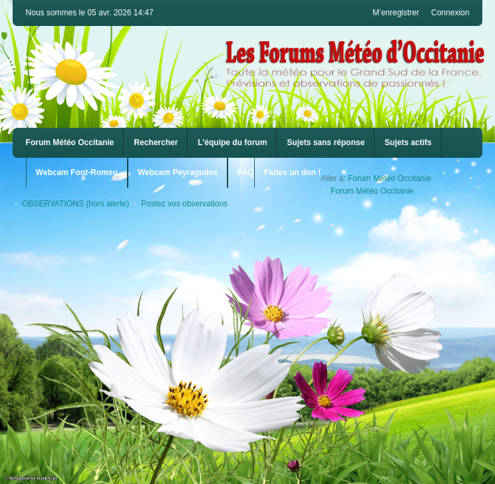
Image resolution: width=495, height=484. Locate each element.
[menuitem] (77, 173)
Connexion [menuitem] (450, 12)
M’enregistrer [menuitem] (396, 12)
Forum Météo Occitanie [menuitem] (70, 142)
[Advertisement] (248, 316)
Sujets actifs (408, 142)
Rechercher (156, 142)
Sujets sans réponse (326, 142)
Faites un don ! (292, 172)
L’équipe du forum (232, 142)
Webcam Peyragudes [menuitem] (178, 172)
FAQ (246, 172)
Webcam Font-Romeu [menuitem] (77, 172)
